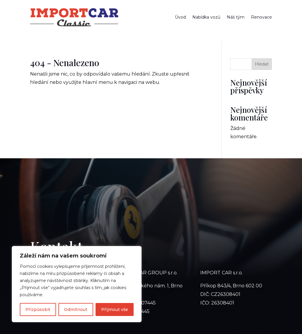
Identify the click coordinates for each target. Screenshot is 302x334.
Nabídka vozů (206, 17)
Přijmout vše (114, 309)
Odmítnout (75, 309)
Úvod (180, 17)
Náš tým (235, 17)
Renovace (261, 17)
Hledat (262, 64)
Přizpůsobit (37, 309)
